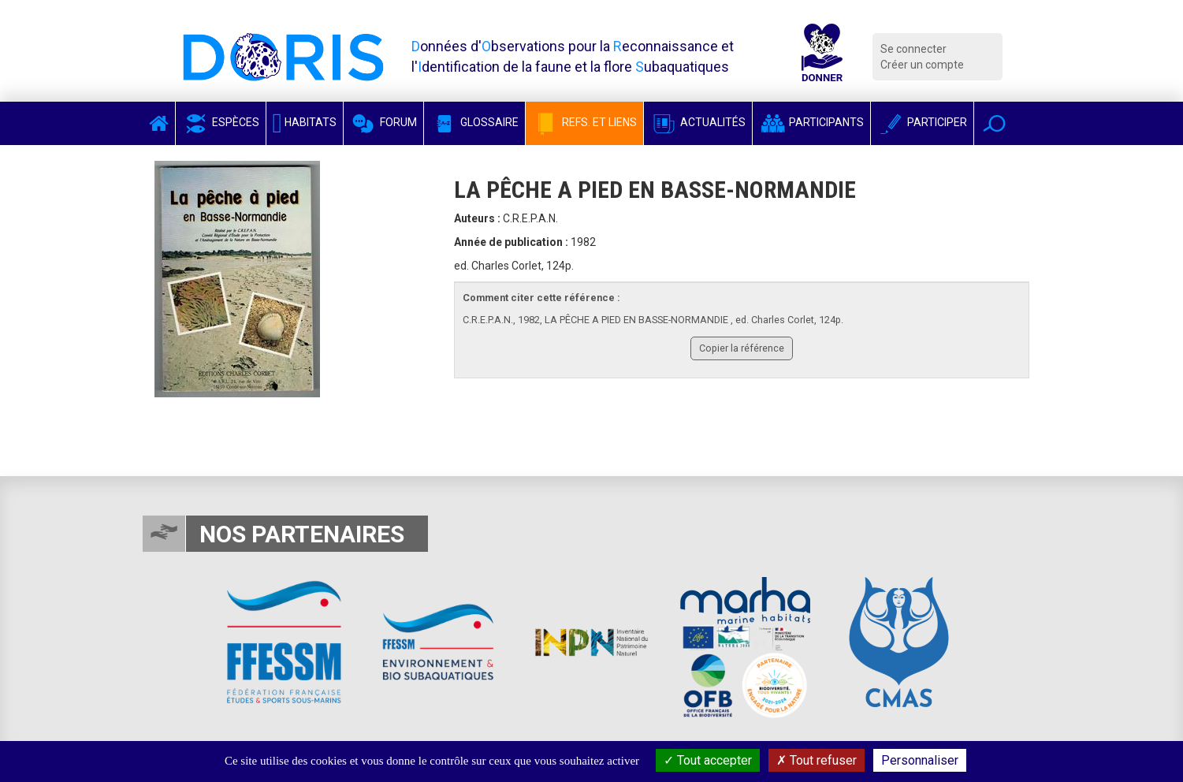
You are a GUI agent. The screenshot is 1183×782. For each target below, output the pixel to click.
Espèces (220, 122)
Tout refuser (816, 760)
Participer (922, 122)
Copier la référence (741, 348)
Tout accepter (708, 760)
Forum (383, 122)
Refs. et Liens (584, 122)
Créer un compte (922, 64)
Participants (811, 122)
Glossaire (474, 122)
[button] (994, 123)
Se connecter (913, 49)
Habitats (305, 122)
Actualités (698, 122)
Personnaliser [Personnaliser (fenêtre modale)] (919, 760)
